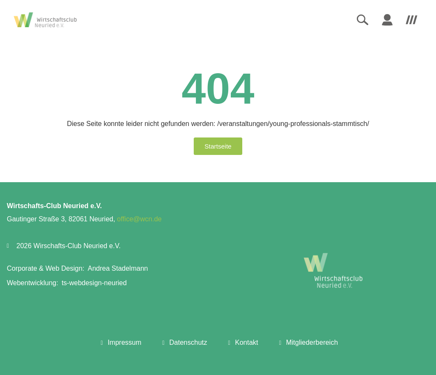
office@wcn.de (139, 219)
